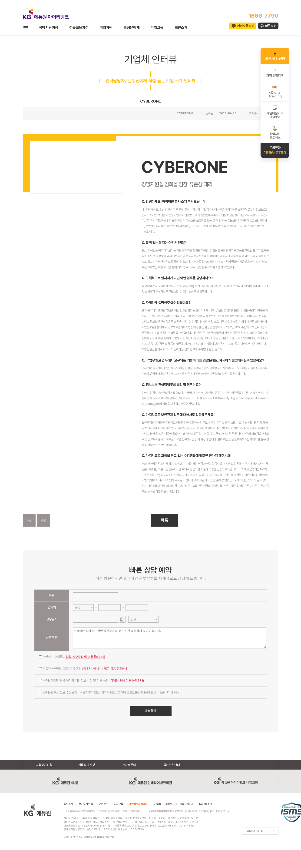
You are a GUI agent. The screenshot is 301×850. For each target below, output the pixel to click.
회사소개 (68, 804)
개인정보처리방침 (138, 804)
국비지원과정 (48, 27)
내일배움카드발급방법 (275, 112)
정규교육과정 (79, 27)
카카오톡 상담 (245, 26)
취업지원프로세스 (274, 132)
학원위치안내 (171, 765)
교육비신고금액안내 (163, 804)
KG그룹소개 (205, 804)
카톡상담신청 (86, 765)
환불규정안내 (186, 804)
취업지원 (106, 27)
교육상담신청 (44, 765)
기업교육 (157, 27)
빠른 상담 (271, 26)
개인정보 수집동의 (72, 657)
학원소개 (181, 27)
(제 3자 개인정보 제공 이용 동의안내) (105, 669)
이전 (29, 520)
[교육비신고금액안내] (131, 811)
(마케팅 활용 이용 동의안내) (126, 680)
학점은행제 (132, 27)
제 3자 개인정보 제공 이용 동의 (84, 669)
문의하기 (150, 711)
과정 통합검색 (274, 72)
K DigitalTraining (274, 91)
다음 (43, 520)
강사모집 (118, 804)
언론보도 (103, 804)
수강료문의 (129, 765)
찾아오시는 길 (86, 804)
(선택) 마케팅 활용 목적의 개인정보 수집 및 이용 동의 (91, 680)
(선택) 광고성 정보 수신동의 (109, 692)
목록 (164, 520)
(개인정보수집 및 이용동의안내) (85, 657)
